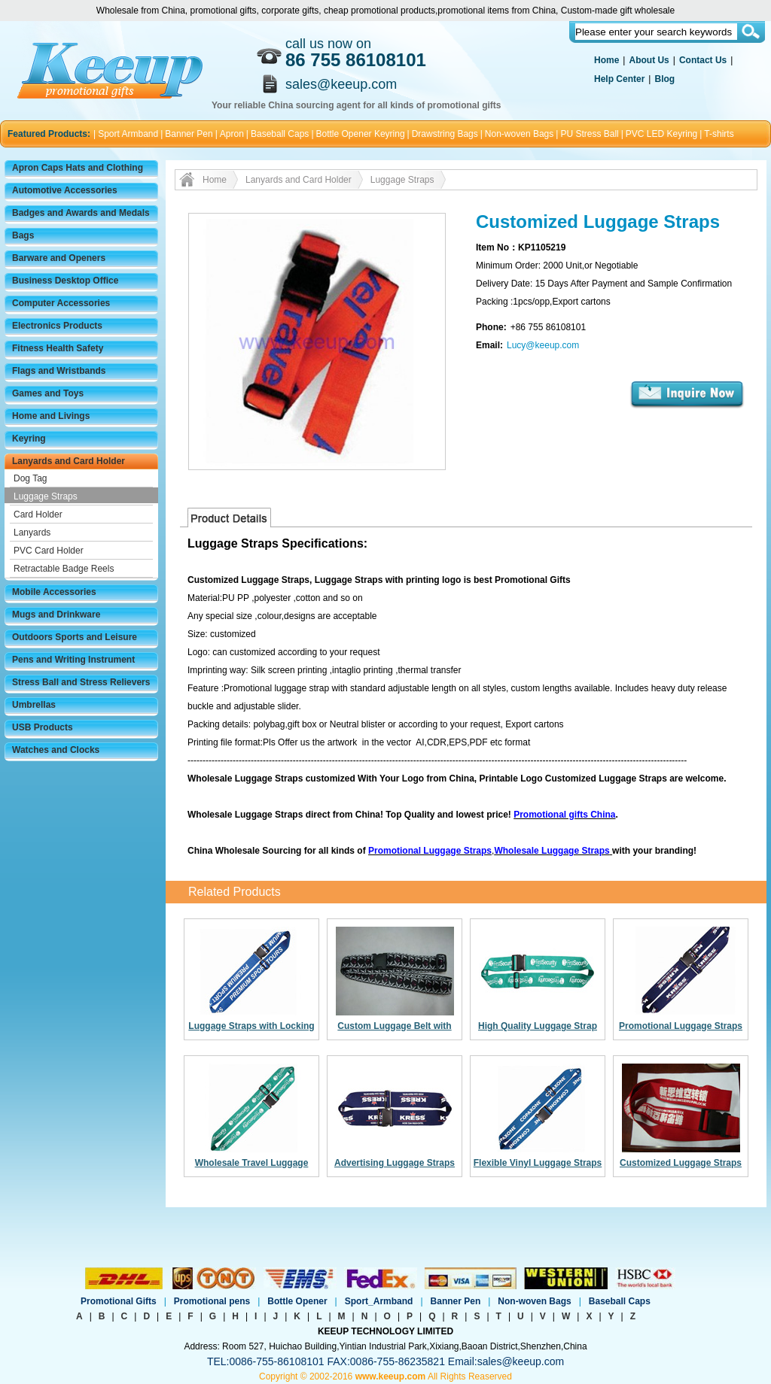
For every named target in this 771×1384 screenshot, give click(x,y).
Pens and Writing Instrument (73, 659)
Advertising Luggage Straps (394, 1163)
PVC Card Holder (49, 550)
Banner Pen (188, 134)
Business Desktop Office (65, 280)
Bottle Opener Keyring (360, 134)
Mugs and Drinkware (56, 614)
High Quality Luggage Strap (537, 1026)
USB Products (42, 727)
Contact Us (703, 60)
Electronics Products (57, 325)
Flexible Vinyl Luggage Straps (538, 1163)
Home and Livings (51, 416)
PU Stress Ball (589, 134)
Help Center (619, 79)
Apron (232, 134)
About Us (649, 60)
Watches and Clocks (55, 750)
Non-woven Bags (519, 134)
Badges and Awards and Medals (81, 213)
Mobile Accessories (54, 592)
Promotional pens (212, 1301)
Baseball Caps (280, 134)
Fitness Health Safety (57, 348)
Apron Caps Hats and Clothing (77, 167)
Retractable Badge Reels (64, 568)
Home (606, 60)
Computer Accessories (61, 303)
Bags (23, 235)
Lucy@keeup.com (543, 345)
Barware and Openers (58, 258)
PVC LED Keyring (661, 134)
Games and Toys (48, 393)
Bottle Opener (297, 1301)
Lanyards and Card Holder (68, 461)
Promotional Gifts (119, 1301)
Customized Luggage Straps (681, 1163)
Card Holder (38, 514)
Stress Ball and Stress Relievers (81, 682)
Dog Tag (30, 478)
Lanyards (32, 532)
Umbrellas (34, 705)
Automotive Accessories (64, 190)
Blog (664, 79)
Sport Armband (128, 134)
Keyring (29, 438)
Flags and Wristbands (58, 371)
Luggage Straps (46, 496)
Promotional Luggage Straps (680, 1026)
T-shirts (718, 134)
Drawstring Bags (445, 134)
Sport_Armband (379, 1301)
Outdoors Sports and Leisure (74, 637)
